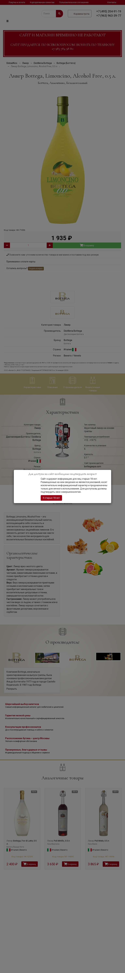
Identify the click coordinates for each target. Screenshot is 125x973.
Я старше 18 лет (51, 498)
